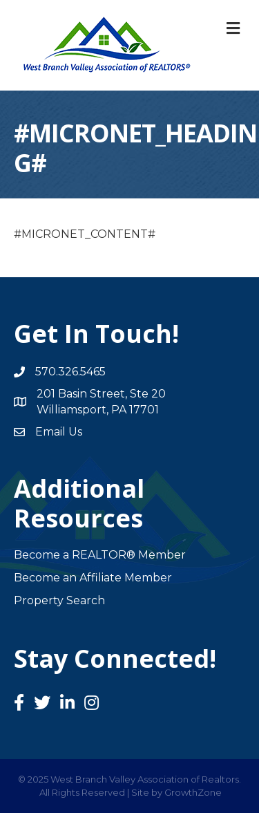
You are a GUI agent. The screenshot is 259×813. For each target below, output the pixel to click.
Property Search (59, 600)
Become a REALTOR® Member (100, 554)
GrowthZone (193, 792)
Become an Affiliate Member (93, 577)
